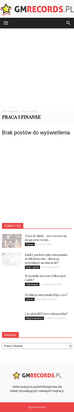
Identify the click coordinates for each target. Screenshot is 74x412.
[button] (68, 23)
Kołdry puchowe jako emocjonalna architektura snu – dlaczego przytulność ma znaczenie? (46, 259)
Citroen (29, 299)
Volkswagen (32, 284)
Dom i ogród (32, 267)
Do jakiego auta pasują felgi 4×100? (46, 295)
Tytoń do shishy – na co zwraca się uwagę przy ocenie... (46, 238)
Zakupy (30, 244)
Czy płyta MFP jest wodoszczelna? (46, 314)
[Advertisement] (37, 67)
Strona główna (10, 111)
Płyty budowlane (34, 318)
